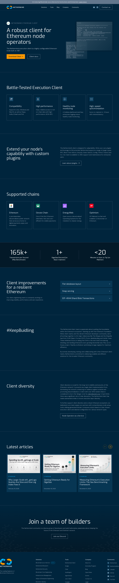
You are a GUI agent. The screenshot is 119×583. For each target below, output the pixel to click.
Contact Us (88, 579)
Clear (66, 569)
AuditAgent (68, 572)
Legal (86, 582)
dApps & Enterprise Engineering (45, 578)
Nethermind (113, 563)
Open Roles (88, 572)
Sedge (67, 566)
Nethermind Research (42, 566)
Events (87, 575)
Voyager (67, 582)
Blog (86, 569)
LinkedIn (112, 569)
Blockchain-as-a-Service (43, 563)
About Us (88, 563)
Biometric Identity (41, 582)
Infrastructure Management (43, 575)
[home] (15, 7)
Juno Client (68, 579)
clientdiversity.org (94, 394)
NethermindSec (114, 566)
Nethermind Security (42, 569)
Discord (112, 576)
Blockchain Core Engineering (44, 572)
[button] (110, 447)
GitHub (112, 573)
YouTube (112, 579)
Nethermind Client (70, 563)
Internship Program (90, 566)
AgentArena (68, 575)
